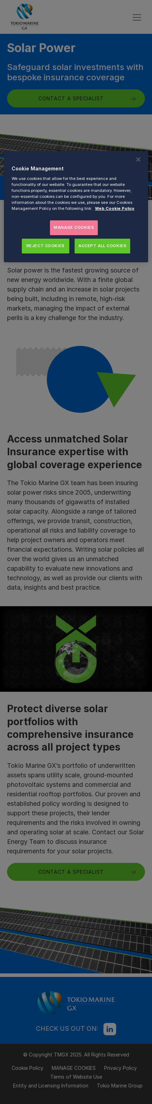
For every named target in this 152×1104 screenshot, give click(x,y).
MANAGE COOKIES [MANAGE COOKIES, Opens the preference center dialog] (74, 227)
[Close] (138, 159)
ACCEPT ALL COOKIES (102, 245)
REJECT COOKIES (45, 245)
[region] (76, 206)
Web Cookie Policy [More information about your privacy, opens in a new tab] (114, 208)
